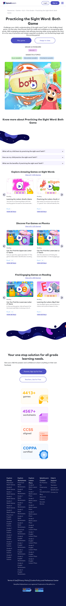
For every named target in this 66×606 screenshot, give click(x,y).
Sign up (55, 3)
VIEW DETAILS (11, 211)
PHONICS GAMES (46, 58)
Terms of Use (13, 580)
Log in (45, 3)
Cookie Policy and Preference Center (44, 580)
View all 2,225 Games (33, 226)
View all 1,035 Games (33, 175)
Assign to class (45, 40)
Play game (21, 40)
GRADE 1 (32, 50)
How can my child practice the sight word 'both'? (32, 157)
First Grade (30, 10)
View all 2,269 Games (33, 278)
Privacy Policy (23, 580)
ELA (23, 10)
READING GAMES (30, 58)
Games (18, 10)
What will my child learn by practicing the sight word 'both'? (32, 151)
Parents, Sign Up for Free (33, 371)
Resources (10, 10)
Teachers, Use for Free (33, 379)
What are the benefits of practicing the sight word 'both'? (32, 163)
